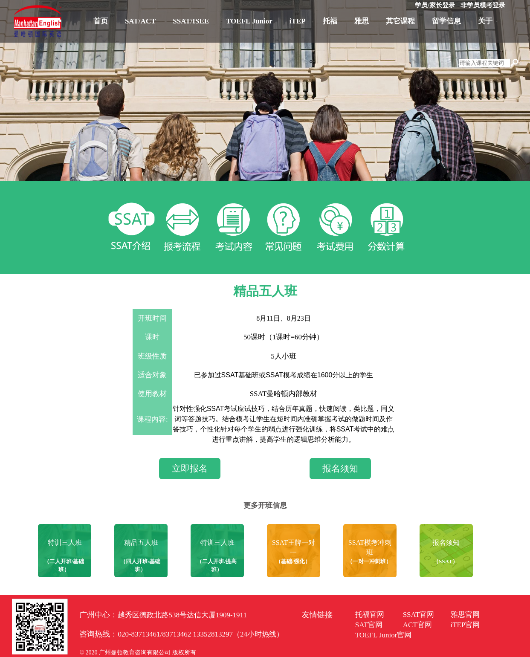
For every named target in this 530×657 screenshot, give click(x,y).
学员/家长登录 (435, 5)
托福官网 (369, 615)
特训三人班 (65, 542)
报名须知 (340, 468)
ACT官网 (417, 625)
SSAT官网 (418, 615)
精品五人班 (141, 542)
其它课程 (400, 21)
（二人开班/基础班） (64, 565)
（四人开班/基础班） (140, 565)
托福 (330, 21)
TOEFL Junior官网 (383, 635)
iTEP (298, 21)
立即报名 (190, 468)
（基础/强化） (292, 561)
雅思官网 (465, 615)
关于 (485, 21)
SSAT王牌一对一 (293, 547)
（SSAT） (445, 561)
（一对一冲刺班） (369, 561)
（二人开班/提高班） (217, 565)
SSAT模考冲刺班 (369, 547)
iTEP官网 (465, 625)
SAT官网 (368, 625)
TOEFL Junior (249, 21)
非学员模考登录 (482, 5)
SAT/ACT (140, 21)
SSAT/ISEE (191, 21)
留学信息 (446, 21)
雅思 (361, 21)
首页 (100, 21)
